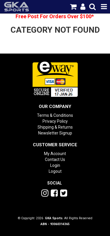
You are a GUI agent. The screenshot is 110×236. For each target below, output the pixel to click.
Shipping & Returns (55, 127)
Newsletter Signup (55, 133)
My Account (55, 153)
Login (55, 165)
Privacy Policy (55, 121)
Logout (55, 171)
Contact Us (55, 159)
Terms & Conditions (55, 115)
